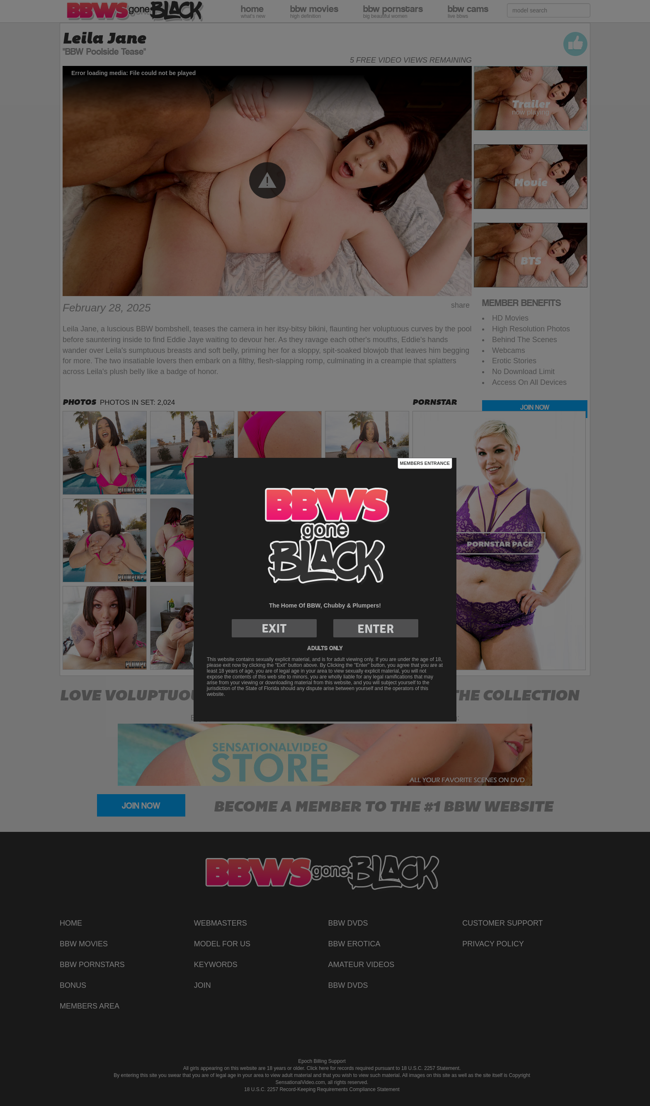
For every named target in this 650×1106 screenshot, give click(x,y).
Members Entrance (425, 463)
